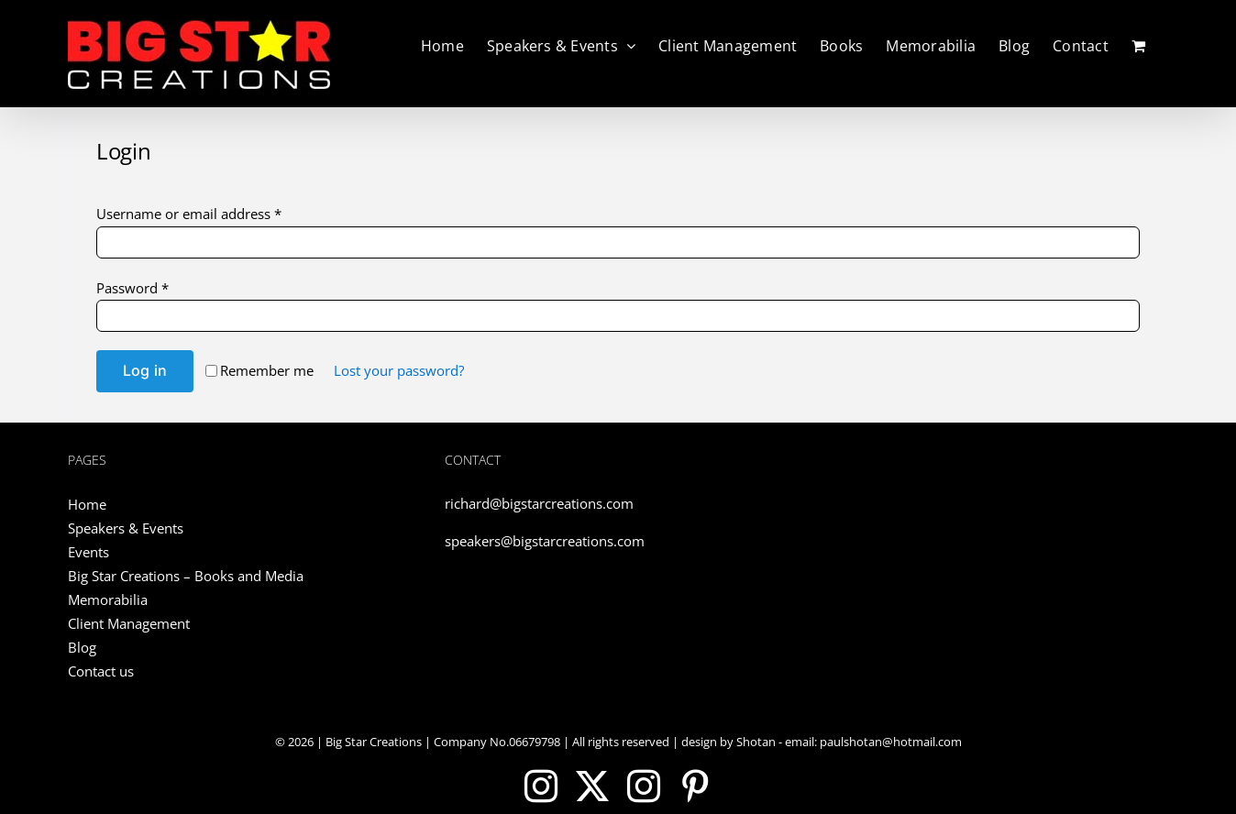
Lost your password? (399, 370)
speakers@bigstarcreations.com (545, 541)
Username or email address (188, 213)
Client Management (129, 623)
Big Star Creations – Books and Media (185, 575)
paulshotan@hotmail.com (889, 741)
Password (132, 288)
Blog (82, 647)
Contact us (101, 671)
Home (87, 504)
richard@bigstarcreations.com (539, 503)
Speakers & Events (125, 528)
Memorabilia (108, 599)
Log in (145, 370)
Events (88, 552)
